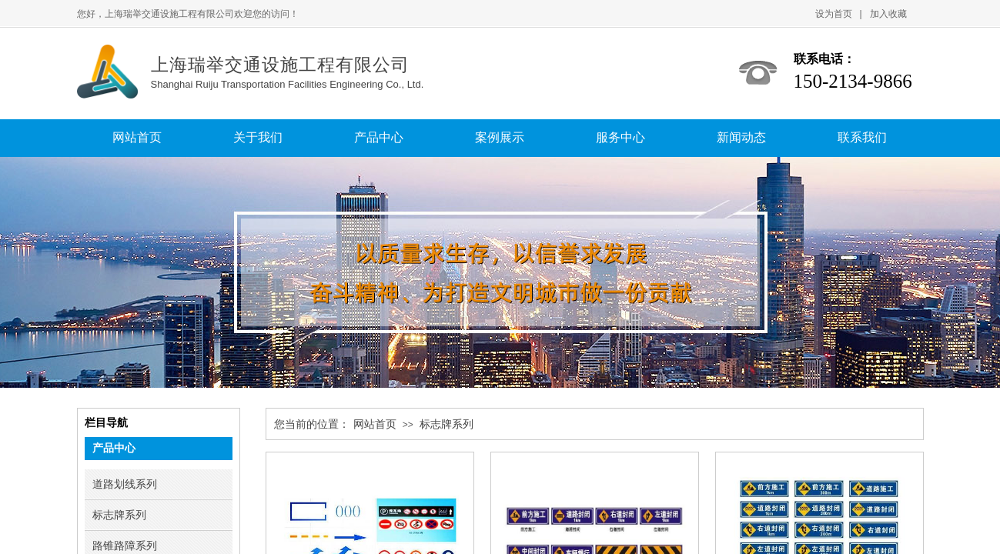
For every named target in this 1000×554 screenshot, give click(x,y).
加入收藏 (888, 13)
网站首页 (374, 424)
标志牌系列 (446, 424)
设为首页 (833, 13)
